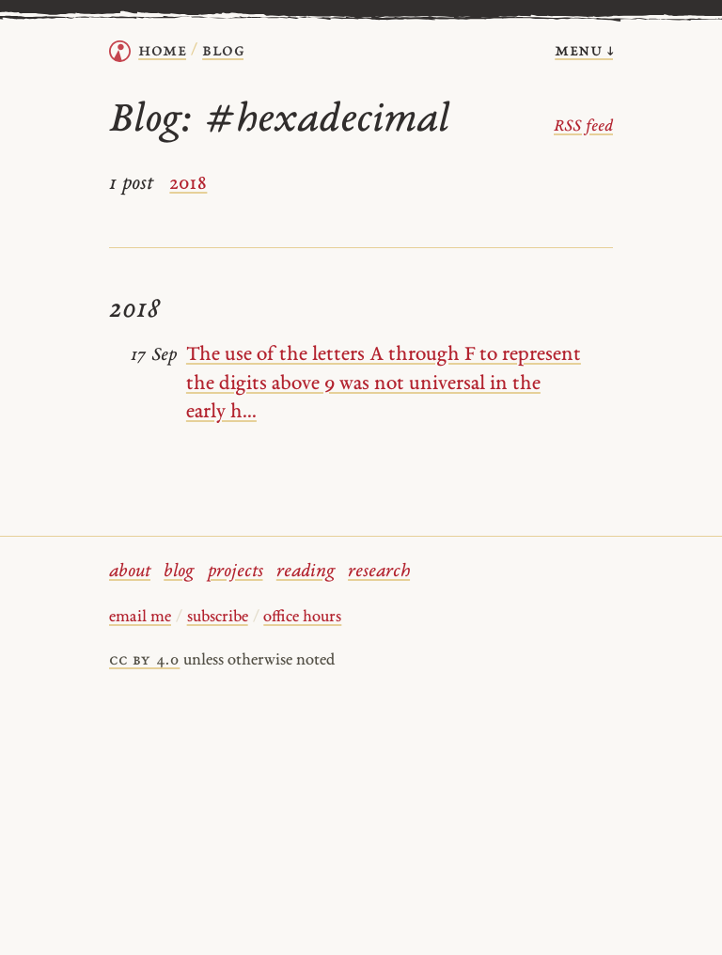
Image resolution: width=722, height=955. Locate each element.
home (162, 51)
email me (140, 617)
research (379, 572)
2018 (188, 184)
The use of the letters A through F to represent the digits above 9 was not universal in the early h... (383, 383)
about (129, 572)
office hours (302, 617)
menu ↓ (584, 51)
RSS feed (583, 126)
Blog (222, 51)
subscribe (217, 617)
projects (235, 572)
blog (179, 572)
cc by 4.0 (144, 660)
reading (305, 572)
